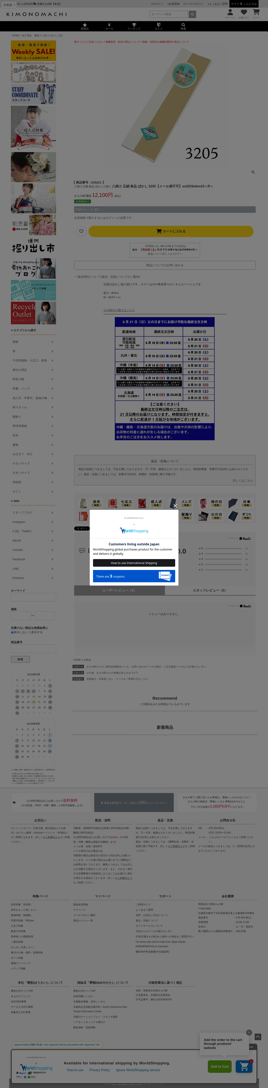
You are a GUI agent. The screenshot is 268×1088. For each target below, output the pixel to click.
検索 (20, 659)
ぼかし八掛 (56, 35)
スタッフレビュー (210, 590)
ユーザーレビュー (119, 590)
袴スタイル (20, 407)
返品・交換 (165, 820)
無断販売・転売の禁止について (123, 41)
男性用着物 (20, 426)
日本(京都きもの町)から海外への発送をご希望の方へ (165, 936)
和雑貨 (17, 482)
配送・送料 (102, 820)
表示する (36, 632)
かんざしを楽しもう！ (23, 947)
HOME (15, 35)
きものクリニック (21, 996)
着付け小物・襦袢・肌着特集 (27, 952)
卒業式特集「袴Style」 (23, 920)
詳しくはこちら (243, 480)
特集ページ (40, 896)
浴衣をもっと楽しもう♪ (24, 909)
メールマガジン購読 (84, 915)
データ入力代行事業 (22, 1006)
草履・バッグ (21, 388)
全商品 (87, 659)
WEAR (17, 540)
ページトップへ (258, 1037)
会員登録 (176, 3)
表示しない (19, 632)
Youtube (18, 549)
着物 (15, 341)
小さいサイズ (21, 463)
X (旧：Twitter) (22, 531)
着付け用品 (20, 369)
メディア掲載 (18, 968)
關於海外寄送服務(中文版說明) (152, 951)
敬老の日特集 (18, 931)
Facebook (19, 559)
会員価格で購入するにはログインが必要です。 (104, 217)
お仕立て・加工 (23, 454)
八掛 (44, 35)
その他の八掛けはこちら (119, 310)
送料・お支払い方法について (152, 915)
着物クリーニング (21, 963)
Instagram (19, 522)
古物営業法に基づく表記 (165, 982)
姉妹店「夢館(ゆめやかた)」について (103, 982)
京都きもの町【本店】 (49, 3)
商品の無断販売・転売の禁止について (86, 1053)
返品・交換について (147, 920)
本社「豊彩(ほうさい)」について (40, 982)
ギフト (17, 491)
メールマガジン (195, 3)
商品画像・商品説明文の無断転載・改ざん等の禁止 (148, 1053)
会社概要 (228, 896)
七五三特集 (17, 925)
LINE (16, 568)
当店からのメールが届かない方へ (154, 931)
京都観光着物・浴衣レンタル (89, 1001)
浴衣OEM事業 (18, 1001)
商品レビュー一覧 (83, 920)
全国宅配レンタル (83, 996)
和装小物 (18, 379)
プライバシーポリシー (121, 1067)
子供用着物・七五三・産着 (30, 360)
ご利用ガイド (52, 837)
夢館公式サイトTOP (84, 990)
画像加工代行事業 (21, 1012)
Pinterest (18, 578)
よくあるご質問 (218, 3)
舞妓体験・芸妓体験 (84, 1027)
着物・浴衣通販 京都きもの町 (127, 1082)
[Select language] (9, 5)
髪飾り (17, 416)
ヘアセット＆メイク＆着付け (89, 1022)
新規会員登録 (80, 904)
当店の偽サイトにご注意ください (36, 1053)
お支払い (40, 820)
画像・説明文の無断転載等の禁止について (165, 41)
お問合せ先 (227, 820)
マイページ (102, 896)
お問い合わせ (166, 1067)
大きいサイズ (21, 472)
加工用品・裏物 (30, 35)
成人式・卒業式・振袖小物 (30, 398)
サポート (165, 896)
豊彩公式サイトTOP (22, 990)
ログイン (161, 3)
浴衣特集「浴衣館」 (22, 904)
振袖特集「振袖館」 (22, 915)
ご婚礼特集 (17, 941)
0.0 (181, 551)
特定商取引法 (146, 1067)
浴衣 (15, 435)
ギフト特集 (17, 957)
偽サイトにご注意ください (89, 41)
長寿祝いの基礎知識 (22, 936)
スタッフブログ (23, 512)
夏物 (15, 444)
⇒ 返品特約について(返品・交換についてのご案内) (107, 276)
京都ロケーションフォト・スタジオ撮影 (95, 1016)
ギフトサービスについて (149, 925)
